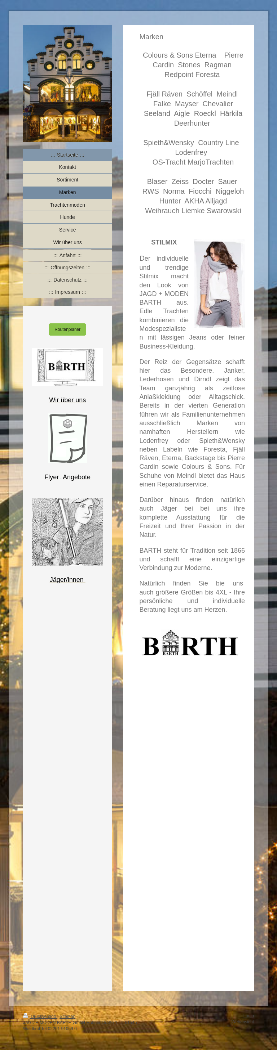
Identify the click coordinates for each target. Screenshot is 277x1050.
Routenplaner (67, 329)
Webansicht (243, 1021)
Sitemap (67, 1016)
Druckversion (40, 1016)
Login (248, 1015)
